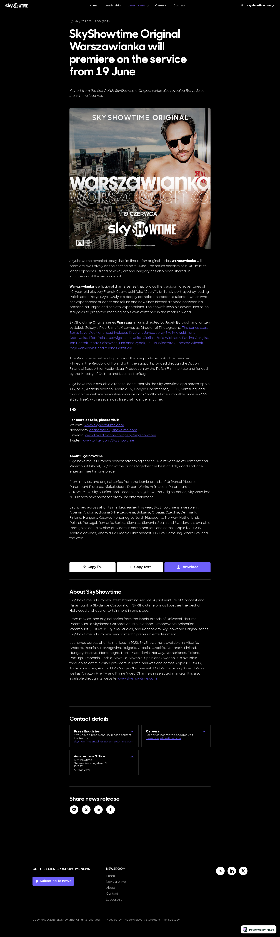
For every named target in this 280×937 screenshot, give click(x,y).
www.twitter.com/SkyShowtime (108, 441)
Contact (179, 5)
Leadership (113, 5)
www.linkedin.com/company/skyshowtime (120, 436)
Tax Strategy (171, 920)
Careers (160, 5)
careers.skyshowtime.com (163, 738)
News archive (116, 882)
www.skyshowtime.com (104, 425)
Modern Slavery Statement (142, 920)
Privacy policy (113, 920)
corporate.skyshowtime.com (113, 430)
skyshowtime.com (259, 5)
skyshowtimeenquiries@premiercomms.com (103, 741)
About (110, 888)
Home (93, 5)
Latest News (136, 5)
